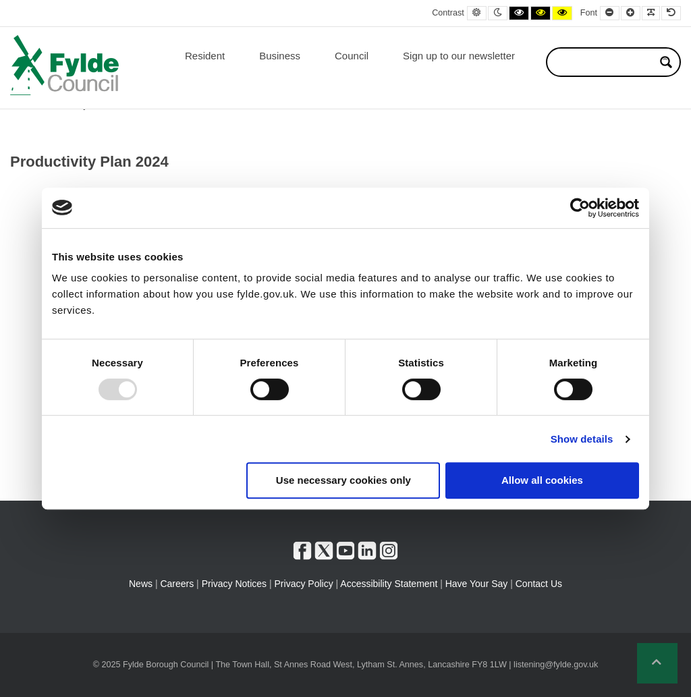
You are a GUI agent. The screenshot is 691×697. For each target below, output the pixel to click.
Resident (205, 55)
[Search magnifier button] (666, 62)
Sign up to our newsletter (459, 55)
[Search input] (605, 62)
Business (279, 55)
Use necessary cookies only (343, 480)
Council (351, 55)
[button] (657, 663)
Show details (582, 439)
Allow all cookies (542, 480)
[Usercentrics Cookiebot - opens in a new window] (580, 208)
